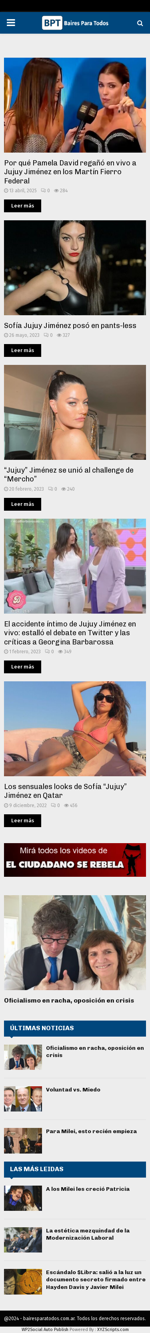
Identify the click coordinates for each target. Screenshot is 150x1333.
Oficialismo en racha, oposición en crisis (69, 1000)
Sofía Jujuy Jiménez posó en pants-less (70, 325)
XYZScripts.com (113, 1329)
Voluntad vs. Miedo (73, 1089)
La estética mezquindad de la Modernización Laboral (88, 1234)
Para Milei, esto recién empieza (91, 1131)
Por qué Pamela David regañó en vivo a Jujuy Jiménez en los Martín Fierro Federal (70, 172)
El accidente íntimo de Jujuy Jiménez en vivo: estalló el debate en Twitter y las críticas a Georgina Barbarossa (70, 633)
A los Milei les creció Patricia (88, 1189)
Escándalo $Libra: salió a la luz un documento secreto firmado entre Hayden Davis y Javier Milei (96, 1279)
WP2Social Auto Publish (45, 1329)
